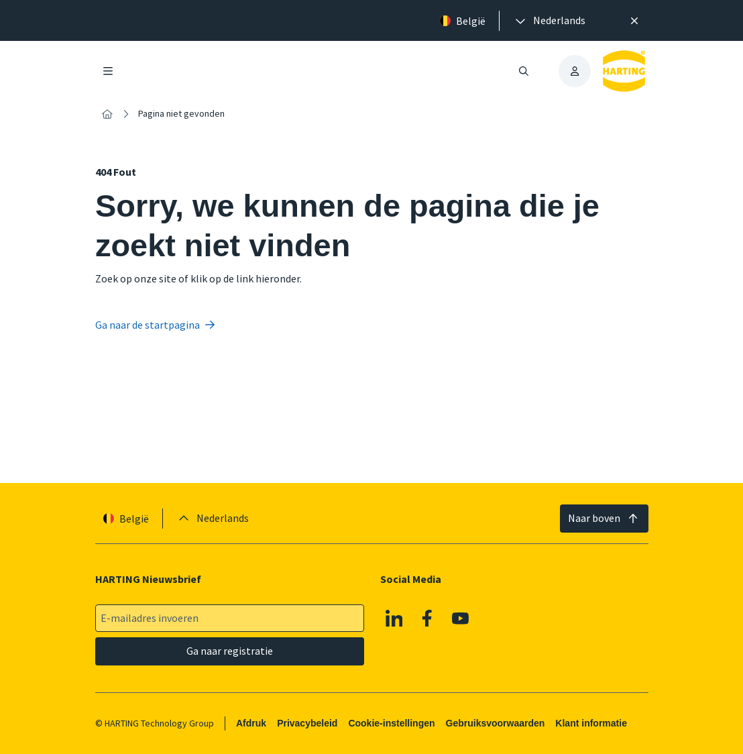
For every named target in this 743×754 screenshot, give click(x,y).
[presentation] (549, 21)
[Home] (107, 114)
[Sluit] (634, 21)
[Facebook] (427, 618)
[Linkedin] (394, 618)
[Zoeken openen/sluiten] (523, 71)
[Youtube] (460, 618)
